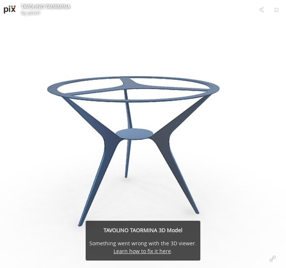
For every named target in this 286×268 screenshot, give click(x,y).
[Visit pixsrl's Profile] (10, 10)
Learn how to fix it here (142, 251)
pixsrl (34, 12)
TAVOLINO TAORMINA (45, 6)
